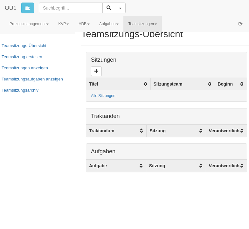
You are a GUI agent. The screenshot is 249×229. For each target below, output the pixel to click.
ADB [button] (84, 24)
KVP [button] (63, 24)
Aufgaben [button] (109, 24)
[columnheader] (118, 84)
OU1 (11, 8)
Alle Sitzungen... (105, 96)
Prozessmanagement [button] (29, 24)
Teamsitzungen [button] (142, 24)
